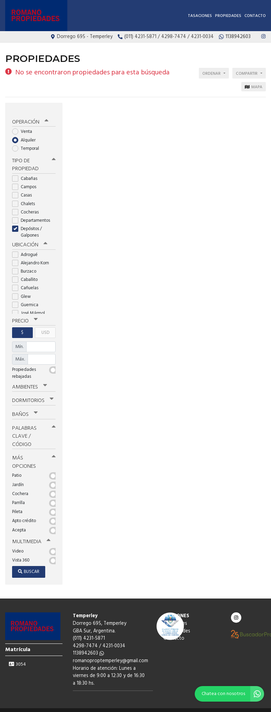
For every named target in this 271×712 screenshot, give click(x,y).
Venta (24, 126)
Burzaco (26, 265)
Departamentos (33, 215)
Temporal (27, 143)
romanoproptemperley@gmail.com (110, 653)
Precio (24, 315)
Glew (23, 290)
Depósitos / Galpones (27, 226)
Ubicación (29, 239)
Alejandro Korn (33, 257)
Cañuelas (27, 282)
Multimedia (30, 534)
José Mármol (30, 307)
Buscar (28, 564)
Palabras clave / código (34, 429)
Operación (30, 117)
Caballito (27, 274)
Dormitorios (32, 394)
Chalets (25, 198)
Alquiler (26, 134)
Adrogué (27, 249)
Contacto (255, 15)
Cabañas (27, 173)
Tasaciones (200, 15)
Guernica (27, 299)
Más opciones (34, 455)
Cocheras (27, 206)
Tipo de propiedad (34, 160)
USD (45, 326)
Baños (25, 408)
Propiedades (228, 15)
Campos (26, 181)
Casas (24, 189)
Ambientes (29, 381)
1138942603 (88, 646)
